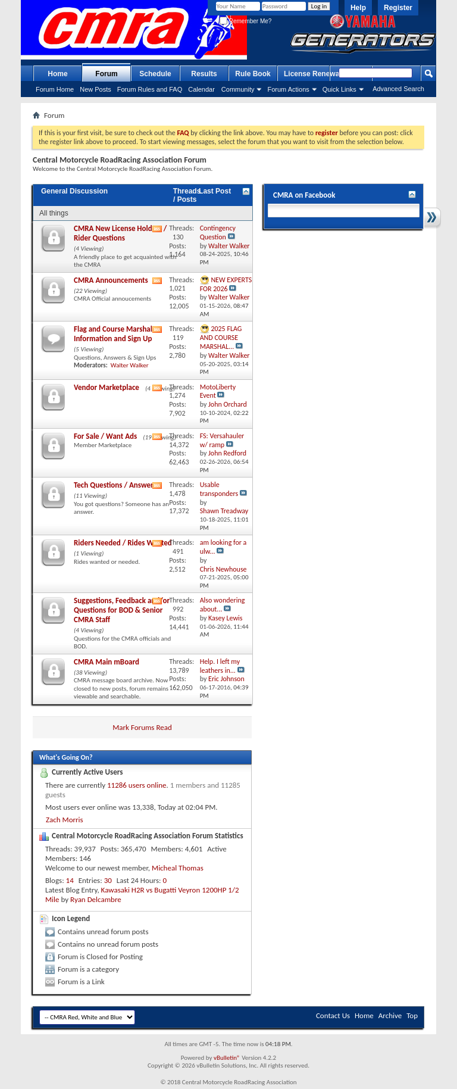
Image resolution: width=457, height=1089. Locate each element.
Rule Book (252, 74)
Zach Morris (64, 819)
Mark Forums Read (142, 727)
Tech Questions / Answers (115, 484)
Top (412, 1015)
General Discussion (74, 191)
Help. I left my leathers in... (220, 666)
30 (108, 880)
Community (238, 89)
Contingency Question (218, 232)
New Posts (95, 89)
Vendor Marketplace (106, 387)
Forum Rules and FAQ (149, 89)
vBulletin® (227, 1058)
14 (70, 880)
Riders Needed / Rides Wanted (123, 542)
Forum (106, 74)
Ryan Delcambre (95, 899)
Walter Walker (130, 365)
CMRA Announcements (111, 280)
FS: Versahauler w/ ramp (222, 440)
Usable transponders (219, 489)
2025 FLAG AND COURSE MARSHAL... (221, 337)
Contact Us (333, 1015)
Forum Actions (288, 89)
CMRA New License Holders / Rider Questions (120, 233)
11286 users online (137, 785)
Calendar (201, 89)
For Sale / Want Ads (105, 436)
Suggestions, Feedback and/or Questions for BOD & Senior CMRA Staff (122, 610)
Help (358, 8)
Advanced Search (398, 88)
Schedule (155, 74)
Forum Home (55, 89)
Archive (390, 1015)
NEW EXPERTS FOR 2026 (226, 284)
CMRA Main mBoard (106, 661)
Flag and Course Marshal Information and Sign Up (113, 333)
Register (398, 8)
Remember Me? (245, 21)
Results (204, 74)
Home (57, 74)
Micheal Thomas (178, 867)
